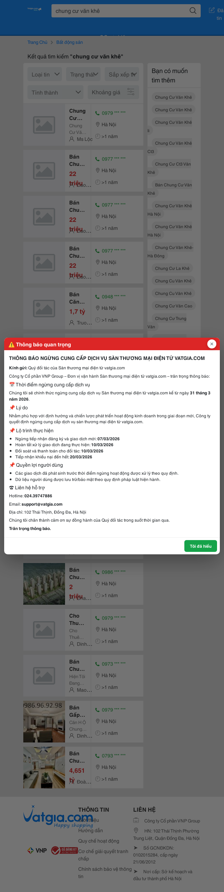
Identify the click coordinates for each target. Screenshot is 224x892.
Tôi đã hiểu (200, 546)
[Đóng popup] (211, 343)
